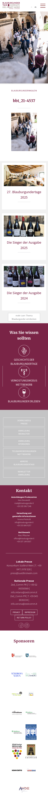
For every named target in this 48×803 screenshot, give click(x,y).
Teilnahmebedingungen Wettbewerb (24, 452)
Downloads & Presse (24, 422)
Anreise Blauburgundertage (24, 463)
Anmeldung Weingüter (24, 432)
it (31, 7)
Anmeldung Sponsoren (24, 442)
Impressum (30, 612)
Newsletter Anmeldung (24, 473)
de (35, 7)
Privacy (16, 612)
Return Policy (24, 617)
